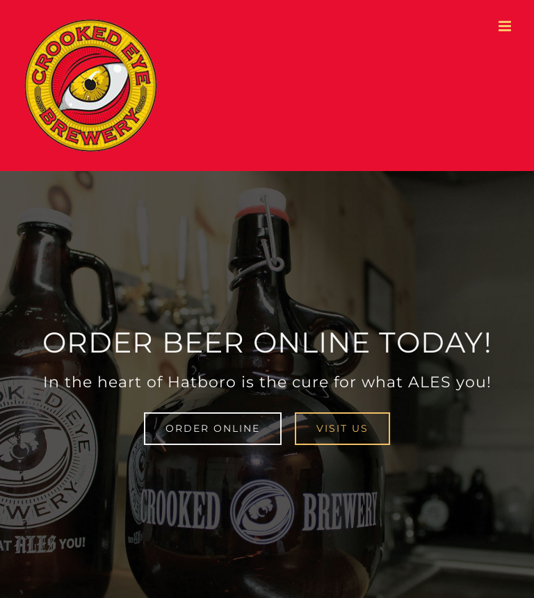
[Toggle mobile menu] (506, 26)
